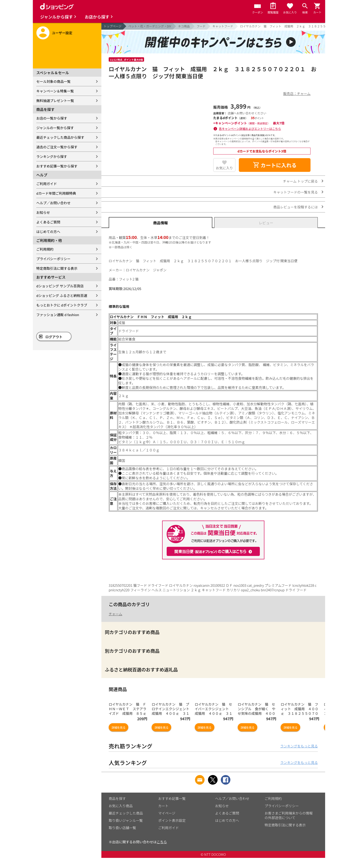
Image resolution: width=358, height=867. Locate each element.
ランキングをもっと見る (299, 746)
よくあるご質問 (48, 222)
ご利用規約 (44, 249)
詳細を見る (118, 727)
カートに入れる (275, 165)
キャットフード (222, 26)
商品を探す (117, 798)
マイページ (166, 813)
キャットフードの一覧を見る (295, 192)
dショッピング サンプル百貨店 (60, 285)
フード (201, 26)
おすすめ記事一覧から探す (56, 166)
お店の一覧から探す (51, 118)
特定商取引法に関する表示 (56, 268)
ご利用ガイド (46, 183)
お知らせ (43, 212)
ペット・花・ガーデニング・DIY (149, 26)
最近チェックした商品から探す (60, 137)
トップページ (112, 26)
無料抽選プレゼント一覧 (55, 100)
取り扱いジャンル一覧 (126, 820)
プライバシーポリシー (53, 258)
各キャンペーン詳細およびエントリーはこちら (250, 128)
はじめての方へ (48, 231)
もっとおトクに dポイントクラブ (61, 305)
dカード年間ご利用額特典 (56, 193)
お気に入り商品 (121, 805)
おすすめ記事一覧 (172, 798)
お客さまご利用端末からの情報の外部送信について (289, 815)
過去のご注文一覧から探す (56, 146)
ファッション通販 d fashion (57, 314)
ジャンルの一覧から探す (55, 127)
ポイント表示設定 (172, 820)
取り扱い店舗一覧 (122, 827)
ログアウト (54, 336)
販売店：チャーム (297, 93)
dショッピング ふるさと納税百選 (61, 295)
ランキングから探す (51, 156)
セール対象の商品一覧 (53, 81)
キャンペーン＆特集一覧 (55, 91)
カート (163, 805)
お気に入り (224, 167)
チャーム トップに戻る (300, 181)
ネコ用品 (184, 26)
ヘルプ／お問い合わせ (53, 202)
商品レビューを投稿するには (295, 207)
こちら (162, 841)
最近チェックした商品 (126, 813)
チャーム (115, 613)
